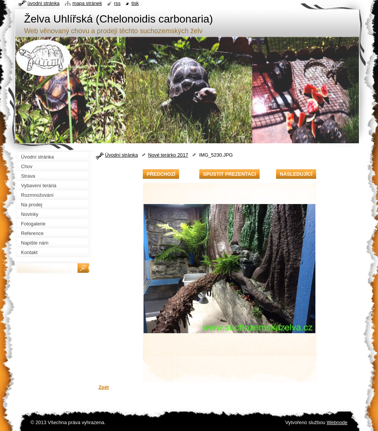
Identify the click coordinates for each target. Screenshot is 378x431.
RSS (117, 3)
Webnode (336, 422)
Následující (296, 174)
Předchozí (161, 174)
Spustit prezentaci (229, 174)
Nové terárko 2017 (168, 155)
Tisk (135, 3)
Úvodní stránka (121, 155)
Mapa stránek (87, 3)
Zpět (104, 387)
